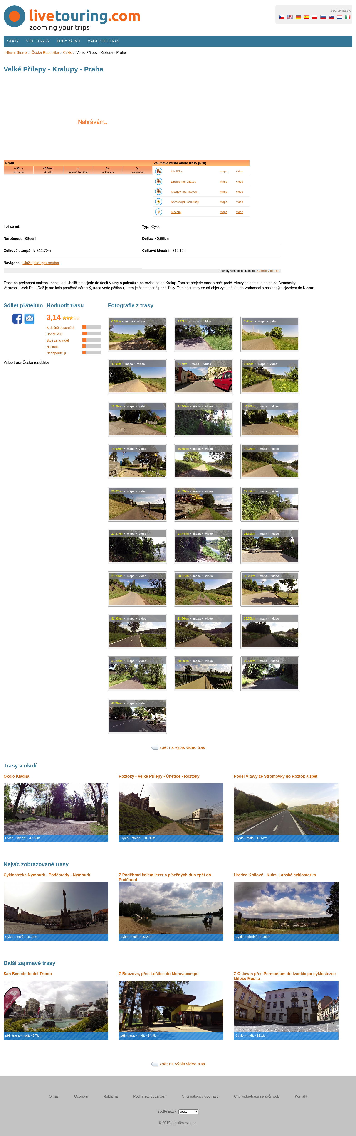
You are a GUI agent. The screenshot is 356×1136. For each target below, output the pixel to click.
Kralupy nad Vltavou (184, 191)
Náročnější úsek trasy (185, 202)
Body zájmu (68, 41)
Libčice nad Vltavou (183, 181)
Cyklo (67, 52)
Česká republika (45, 52)
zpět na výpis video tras (182, 747)
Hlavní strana (16, 52)
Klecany (176, 212)
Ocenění (81, 1096)
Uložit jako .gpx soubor (40, 263)
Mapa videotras (103, 41)
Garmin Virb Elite (268, 271)
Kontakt (301, 1096)
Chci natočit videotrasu (200, 1096)
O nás (54, 1096)
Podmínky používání (149, 1096)
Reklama (110, 1096)
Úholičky (176, 171)
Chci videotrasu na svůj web (256, 1096)
